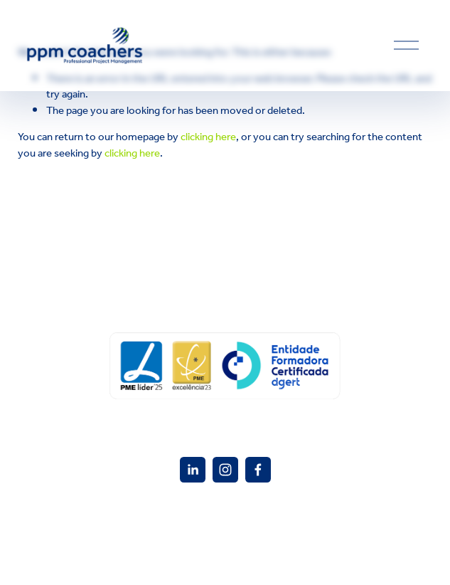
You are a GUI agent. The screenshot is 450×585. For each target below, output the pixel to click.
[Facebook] (258, 470)
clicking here (208, 137)
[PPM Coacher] (192, 470)
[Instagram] (225, 470)
